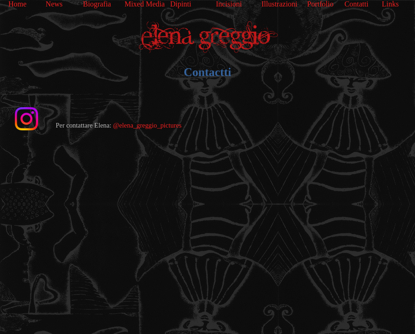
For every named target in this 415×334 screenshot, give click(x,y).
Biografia (97, 4)
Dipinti (180, 4)
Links (390, 4)
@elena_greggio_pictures (147, 125)
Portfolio (320, 4)
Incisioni (229, 4)
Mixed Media (144, 4)
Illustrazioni (279, 4)
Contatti (356, 4)
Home (17, 4)
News (53, 4)
